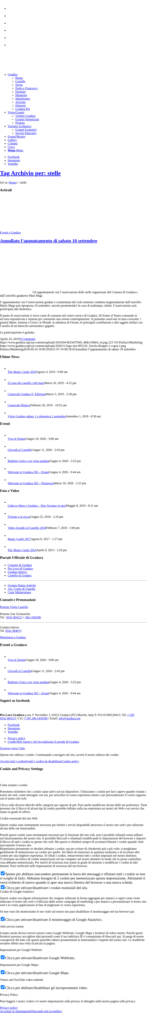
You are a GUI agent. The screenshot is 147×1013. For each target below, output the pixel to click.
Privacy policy (9, 1007)
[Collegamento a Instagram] (14, 160)
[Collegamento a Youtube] (13, 163)
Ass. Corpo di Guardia (21, 588)
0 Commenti (27, 339)
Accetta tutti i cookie (13, 761)
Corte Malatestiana (19, 592)
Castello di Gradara (19, 575)
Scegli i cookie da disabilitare (44, 761)
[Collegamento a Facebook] (14, 156)
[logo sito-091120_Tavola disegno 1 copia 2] (28, 68)
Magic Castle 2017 (19, 539)
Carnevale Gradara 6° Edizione (27, 394)
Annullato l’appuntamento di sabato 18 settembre (48, 240)
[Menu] (15, 150)
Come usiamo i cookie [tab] (14, 785)
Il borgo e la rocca (19, 516)
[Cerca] (11, 147)
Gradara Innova (17, 572)
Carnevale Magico (19, 405)
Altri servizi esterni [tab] (12, 926)
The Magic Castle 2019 (22, 372)
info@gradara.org (69, 718)
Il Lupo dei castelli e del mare (26, 383)
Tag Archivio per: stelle (30, 173)
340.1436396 (33, 617)
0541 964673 (13, 630)
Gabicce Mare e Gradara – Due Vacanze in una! (37, 505)
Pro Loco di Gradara (20, 568)
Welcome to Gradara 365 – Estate (28, 472)
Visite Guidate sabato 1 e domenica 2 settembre (37, 416)
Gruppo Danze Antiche (22, 585)
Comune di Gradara (20, 565)
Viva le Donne (16, 438)
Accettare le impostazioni (15, 1011)
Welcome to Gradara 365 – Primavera (31, 483)
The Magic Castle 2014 (22, 550)
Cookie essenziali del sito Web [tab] (19, 818)
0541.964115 (14, 617)
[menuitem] (77, 6)
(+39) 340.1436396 (36, 718)
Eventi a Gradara (10, 232)
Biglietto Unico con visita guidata (28, 461)
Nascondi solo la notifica (46, 1011)
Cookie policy (70, 761)
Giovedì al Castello (19, 449)
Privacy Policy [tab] (9, 994)
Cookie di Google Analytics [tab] (17, 891)
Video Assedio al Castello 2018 (27, 527)
